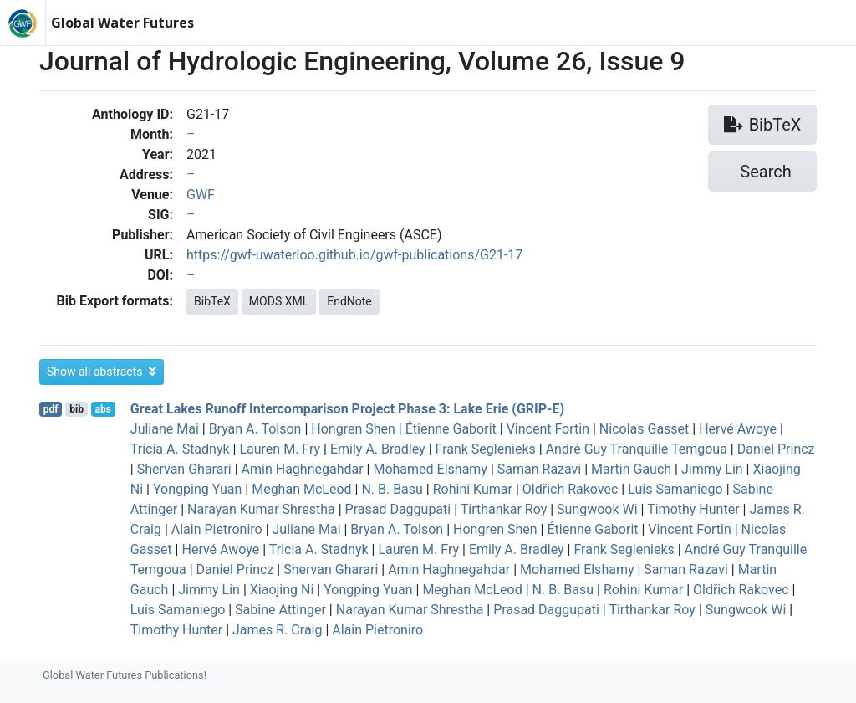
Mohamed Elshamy (430, 469)
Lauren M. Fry (279, 449)
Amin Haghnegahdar (303, 469)
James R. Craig (277, 630)
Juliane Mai (164, 429)
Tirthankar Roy (504, 509)
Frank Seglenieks (486, 449)
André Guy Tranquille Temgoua (636, 449)
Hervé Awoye (738, 429)
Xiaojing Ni (282, 590)
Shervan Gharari (184, 469)
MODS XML (278, 301)
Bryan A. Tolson (255, 429)
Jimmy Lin (712, 469)
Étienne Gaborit (451, 429)
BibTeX (212, 301)
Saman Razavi (539, 469)
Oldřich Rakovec (570, 489)
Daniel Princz (776, 449)
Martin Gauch (631, 469)
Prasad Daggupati (398, 509)
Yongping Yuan (197, 489)
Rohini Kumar (472, 489)
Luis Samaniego (675, 489)
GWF (200, 195)
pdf (51, 409)
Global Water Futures (122, 22)
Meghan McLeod (301, 489)
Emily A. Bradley (377, 449)
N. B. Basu (392, 489)
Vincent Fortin (548, 429)
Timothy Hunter (693, 509)
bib (76, 409)
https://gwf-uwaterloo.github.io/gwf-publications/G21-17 (354, 255)
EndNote (349, 301)
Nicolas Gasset (644, 429)
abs (102, 409)
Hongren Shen (353, 429)
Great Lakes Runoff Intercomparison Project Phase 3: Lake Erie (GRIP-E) (347, 409)
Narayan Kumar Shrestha (261, 509)
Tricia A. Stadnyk (180, 449)
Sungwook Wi (597, 509)
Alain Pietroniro (216, 529)
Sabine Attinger (280, 610)
